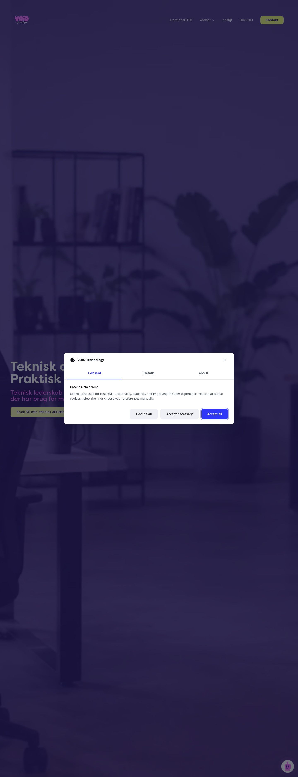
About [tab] (203, 373)
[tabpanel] (149, 402)
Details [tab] (149, 373)
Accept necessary (179, 414)
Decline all (144, 414)
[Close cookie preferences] (224, 359)
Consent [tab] (94, 373)
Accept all (214, 414)
